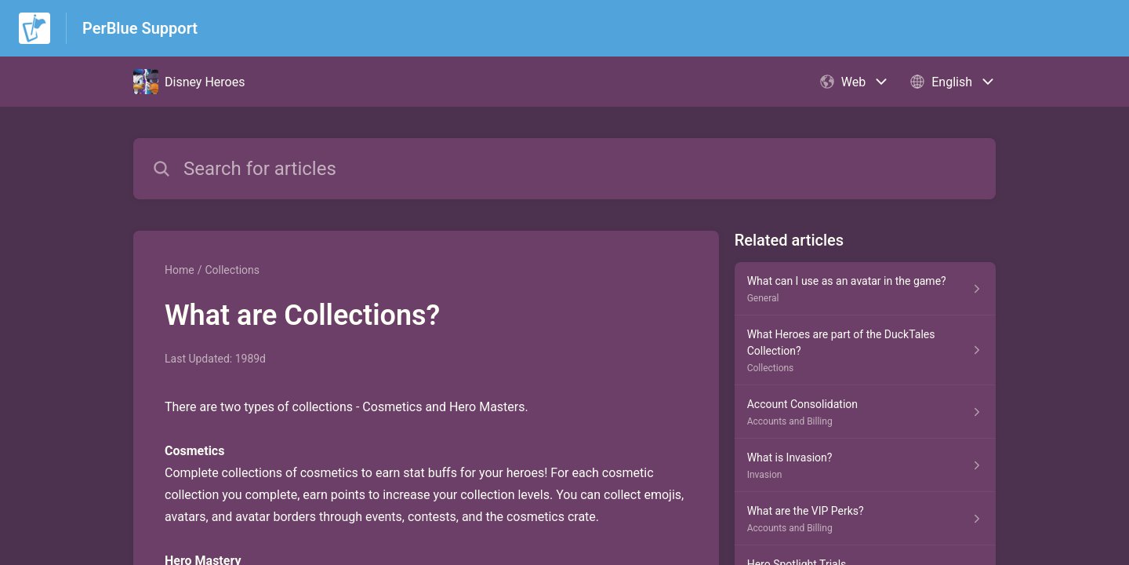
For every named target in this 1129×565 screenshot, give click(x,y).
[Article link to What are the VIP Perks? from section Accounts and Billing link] (865, 518)
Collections (232, 270)
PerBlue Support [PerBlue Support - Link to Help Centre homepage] (140, 28)
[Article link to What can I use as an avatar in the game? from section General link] (865, 288)
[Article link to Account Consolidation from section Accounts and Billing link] (865, 412)
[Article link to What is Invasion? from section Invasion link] (865, 465)
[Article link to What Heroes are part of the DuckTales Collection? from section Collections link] (865, 350)
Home (179, 270)
